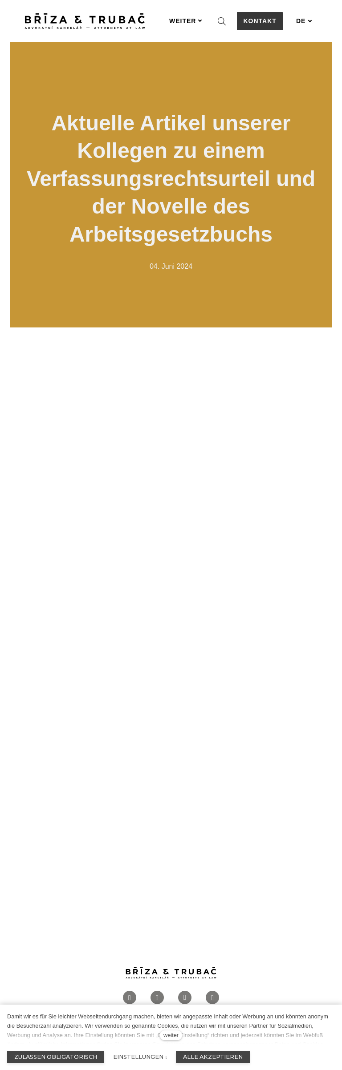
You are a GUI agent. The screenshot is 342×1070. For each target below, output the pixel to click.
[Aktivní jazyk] (304, 21)
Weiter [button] (185, 20)
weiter (171, 1035)
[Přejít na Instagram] (157, 997)
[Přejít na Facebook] (129, 997)
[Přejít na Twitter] (212, 997)
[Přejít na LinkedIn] (184, 997)
